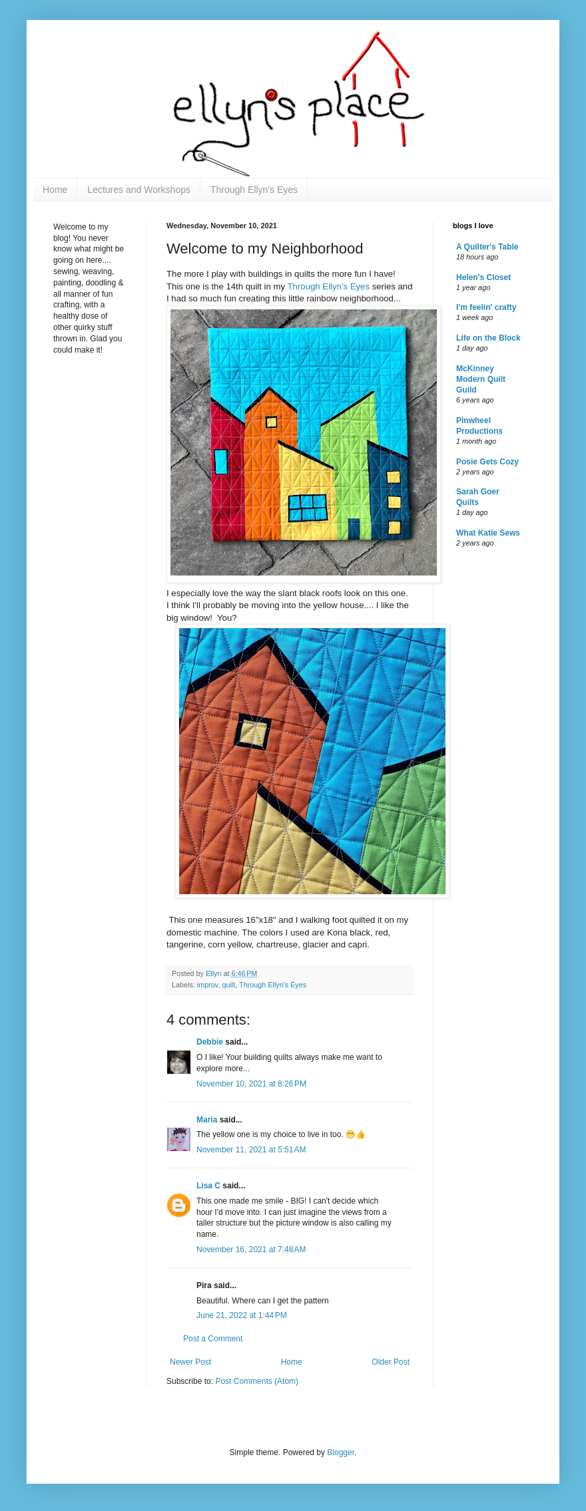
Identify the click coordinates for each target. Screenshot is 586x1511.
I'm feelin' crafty (486, 307)
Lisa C (208, 1185)
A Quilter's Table (487, 247)
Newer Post (190, 1362)
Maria (206, 1119)
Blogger (340, 1452)
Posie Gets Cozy (487, 461)
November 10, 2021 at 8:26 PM (251, 1084)
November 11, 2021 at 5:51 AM (251, 1149)
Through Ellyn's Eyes (254, 189)
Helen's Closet (483, 277)
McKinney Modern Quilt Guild (480, 379)
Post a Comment (212, 1338)
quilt (228, 985)
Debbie (209, 1042)
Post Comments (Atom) (256, 1381)
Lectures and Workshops (138, 189)
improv (207, 985)
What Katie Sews (488, 533)
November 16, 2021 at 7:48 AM (251, 1249)
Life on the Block (488, 338)
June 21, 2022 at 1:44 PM (241, 1315)
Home (55, 189)
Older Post (391, 1362)
